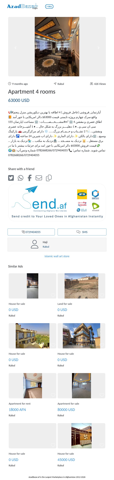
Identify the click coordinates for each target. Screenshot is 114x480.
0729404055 (31, 232)
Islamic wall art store (57, 256)
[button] (15, 48)
